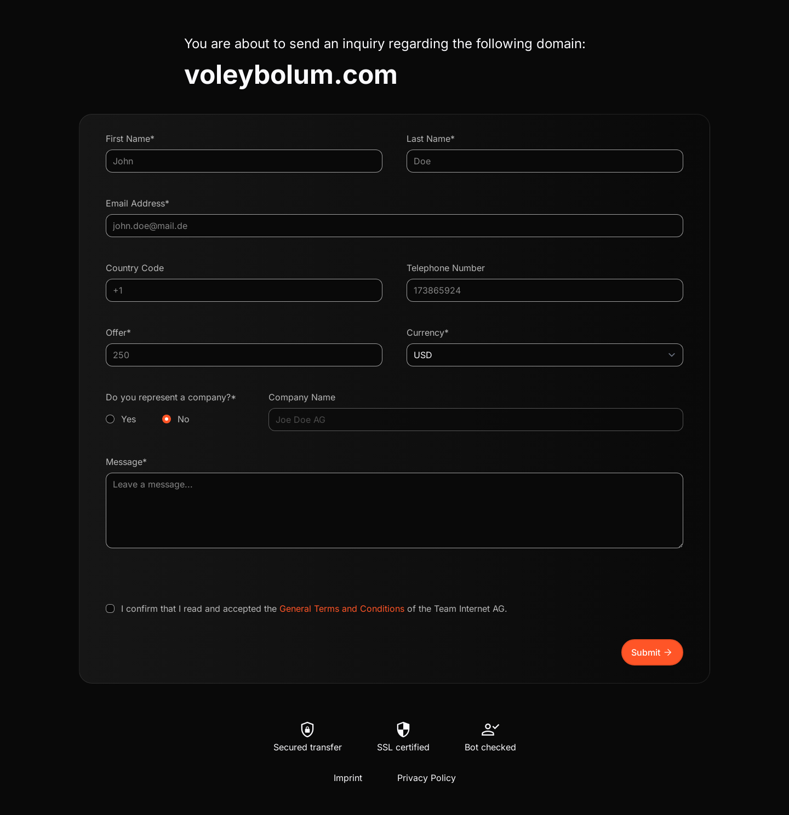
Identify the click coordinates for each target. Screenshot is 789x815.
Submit (652, 652)
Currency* (428, 332)
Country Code (135, 267)
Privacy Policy (426, 777)
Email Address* (137, 203)
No (184, 419)
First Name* (130, 138)
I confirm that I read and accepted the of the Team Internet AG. (314, 608)
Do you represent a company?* (175, 409)
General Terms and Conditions (341, 608)
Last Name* (431, 138)
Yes (128, 419)
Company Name (301, 397)
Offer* (118, 332)
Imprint (348, 777)
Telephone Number (446, 267)
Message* (126, 461)
